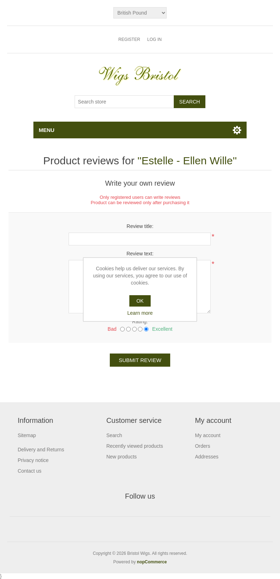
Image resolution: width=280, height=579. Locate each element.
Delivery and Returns (41, 449)
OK (140, 301)
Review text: (140, 253)
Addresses (207, 457)
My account (208, 435)
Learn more (140, 313)
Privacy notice (33, 460)
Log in (154, 39)
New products (121, 457)
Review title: (139, 226)
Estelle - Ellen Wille (187, 160)
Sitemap (27, 435)
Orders (202, 446)
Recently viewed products (134, 446)
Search (114, 435)
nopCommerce (152, 561)
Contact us (30, 471)
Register (129, 39)
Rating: (140, 321)
